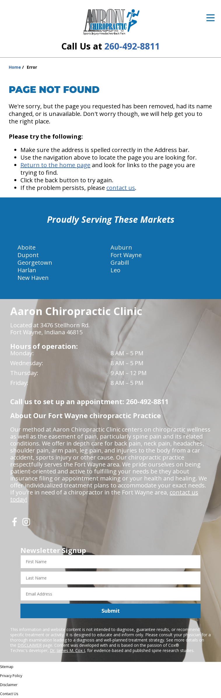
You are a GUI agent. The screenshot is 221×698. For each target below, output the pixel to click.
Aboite (26, 247)
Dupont (28, 255)
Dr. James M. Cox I (67, 650)
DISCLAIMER (29, 645)
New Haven (33, 278)
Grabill (119, 262)
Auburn (121, 247)
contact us (120, 188)
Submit (110, 610)
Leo (115, 270)
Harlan (26, 270)
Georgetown (34, 262)
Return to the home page (55, 165)
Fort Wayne (126, 255)
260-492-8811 (132, 46)
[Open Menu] (210, 17)
